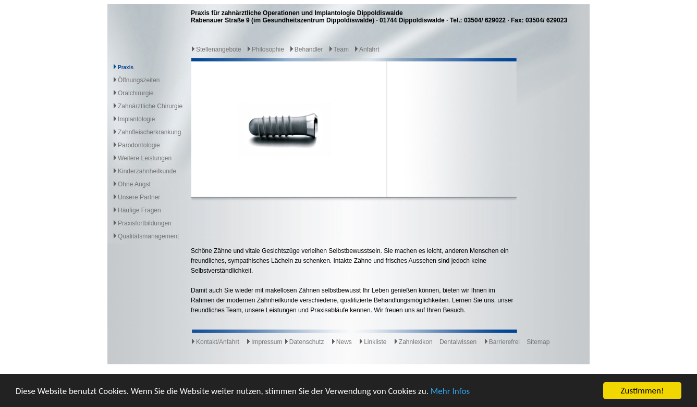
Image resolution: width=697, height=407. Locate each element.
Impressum (264, 342)
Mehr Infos (450, 391)
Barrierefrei (502, 342)
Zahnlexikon (413, 342)
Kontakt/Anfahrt (215, 342)
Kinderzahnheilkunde (147, 171)
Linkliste (372, 342)
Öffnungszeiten (139, 80)
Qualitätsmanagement (148, 236)
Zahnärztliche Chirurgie (150, 106)
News (341, 342)
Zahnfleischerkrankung (149, 132)
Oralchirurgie (136, 93)
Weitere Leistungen (145, 158)
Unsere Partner (139, 197)
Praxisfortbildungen (145, 223)
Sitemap (538, 342)
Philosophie (265, 49)
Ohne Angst (134, 184)
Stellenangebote (216, 49)
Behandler (306, 49)
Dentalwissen (457, 342)
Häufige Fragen (139, 210)
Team (338, 49)
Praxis (125, 67)
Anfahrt (367, 49)
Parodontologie (139, 145)
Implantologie (136, 119)
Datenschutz (304, 342)
